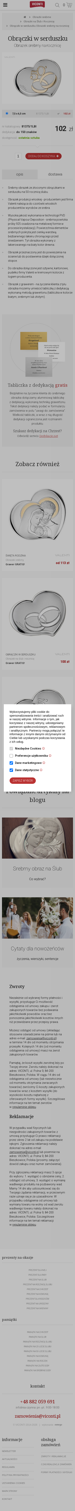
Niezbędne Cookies (31, 749)
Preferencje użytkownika (34, 756)
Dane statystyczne (29, 770)
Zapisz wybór (23, 780)
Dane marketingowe (31, 763)
